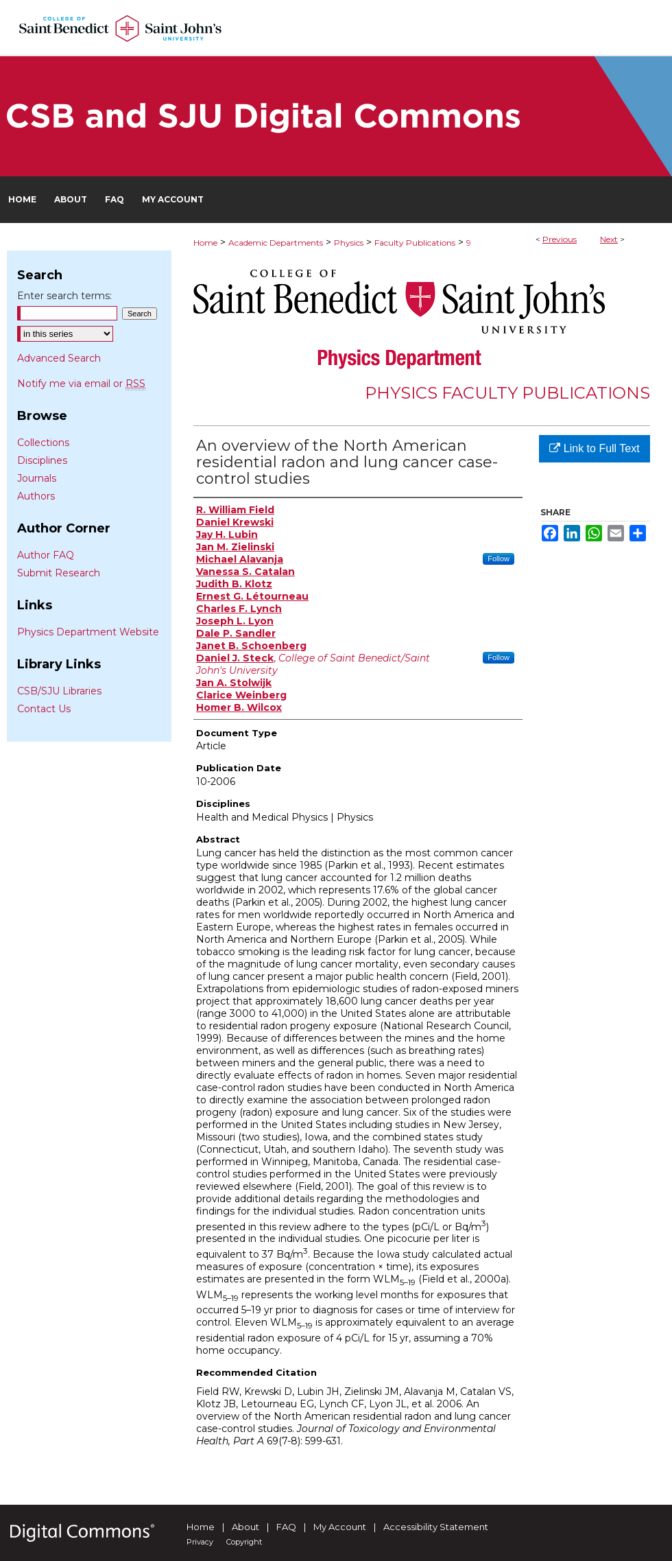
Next (609, 239)
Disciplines (42, 460)
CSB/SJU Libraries (59, 691)
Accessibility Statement (435, 1526)
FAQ (286, 1526)
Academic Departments (275, 242)
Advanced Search (59, 358)
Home (205, 242)
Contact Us (44, 709)
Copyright (244, 1542)
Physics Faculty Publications (507, 393)
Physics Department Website (88, 632)
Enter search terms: (64, 296)
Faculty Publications (414, 242)
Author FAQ (45, 555)
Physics (348, 242)
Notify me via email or (81, 383)
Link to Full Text (594, 448)
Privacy (200, 1542)
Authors (36, 496)
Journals (36, 478)
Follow (498, 558)
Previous (559, 239)
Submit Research (58, 573)
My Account (339, 1526)
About (245, 1526)
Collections (43, 442)
